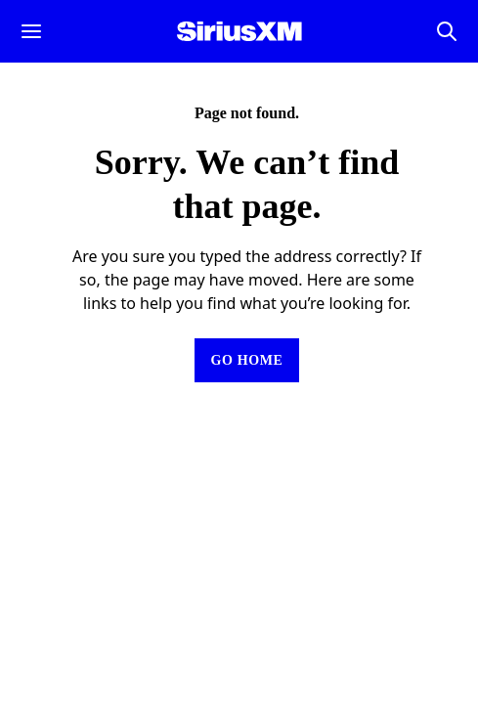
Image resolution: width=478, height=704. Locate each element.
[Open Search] (446, 31)
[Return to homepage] (246, 360)
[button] (31, 31)
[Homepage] (239, 31)
